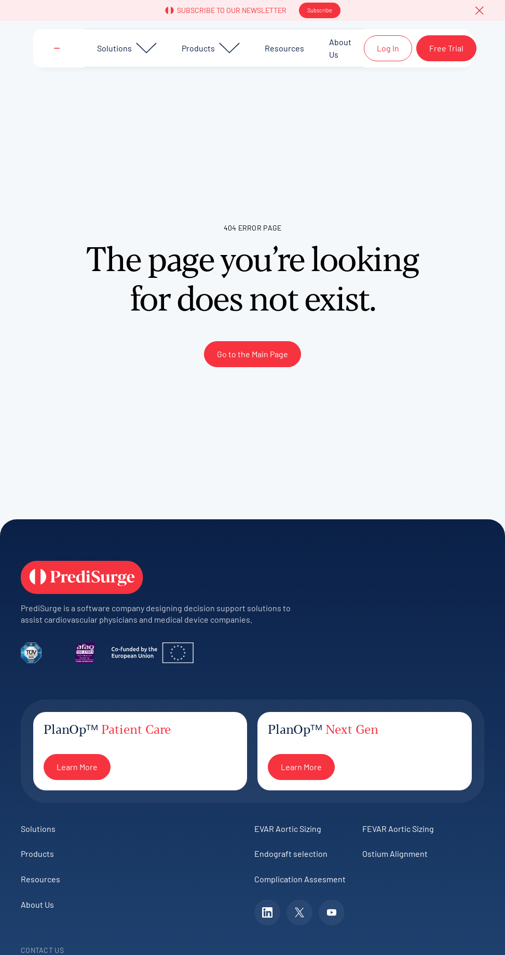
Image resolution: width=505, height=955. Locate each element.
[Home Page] (57, 48)
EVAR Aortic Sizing (287, 828)
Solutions (38, 828)
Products (37, 853)
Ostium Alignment (395, 853)
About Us (37, 904)
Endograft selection (290, 853)
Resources (40, 879)
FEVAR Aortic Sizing (398, 828)
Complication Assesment (300, 879)
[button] (479, 10)
